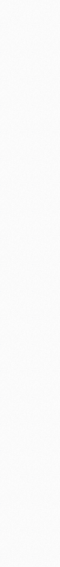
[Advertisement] (30, 23)
